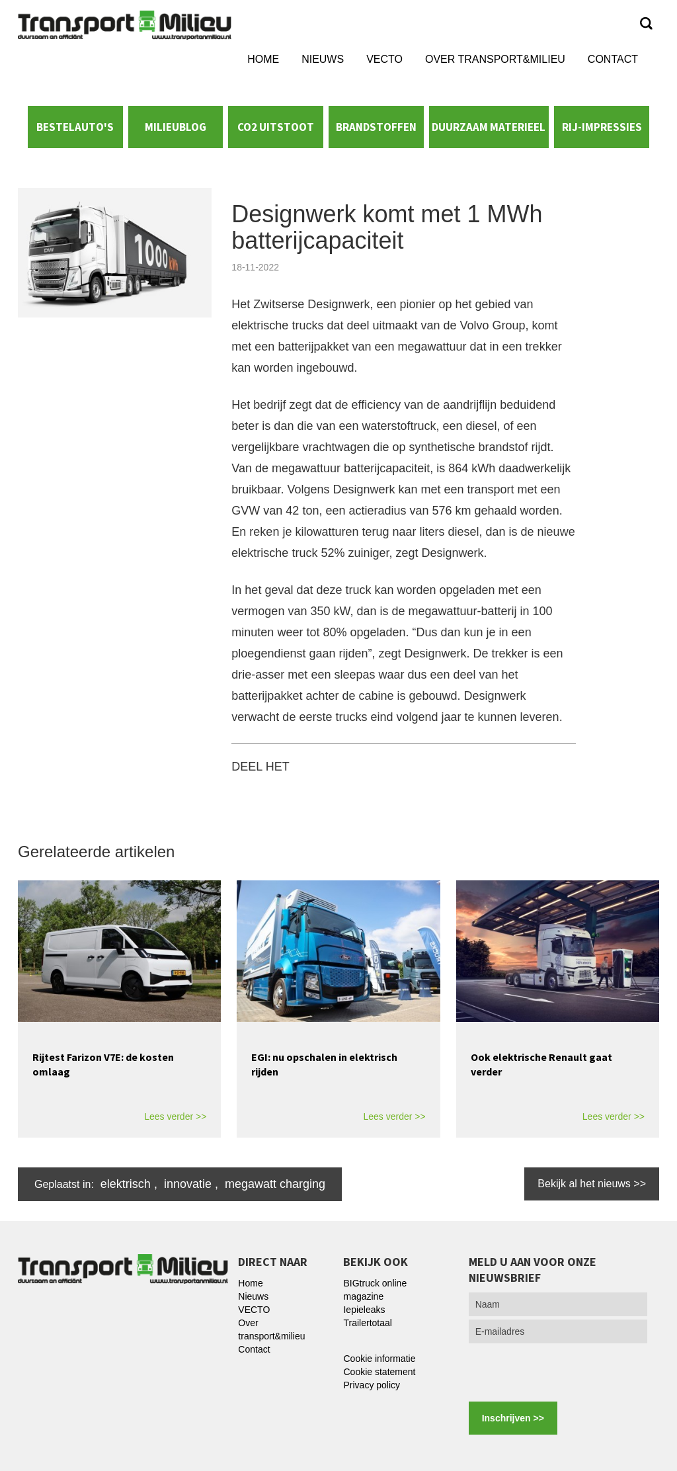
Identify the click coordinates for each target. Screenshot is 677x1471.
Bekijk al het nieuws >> (592, 1183)
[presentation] (569, 1372)
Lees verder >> (175, 1116)
